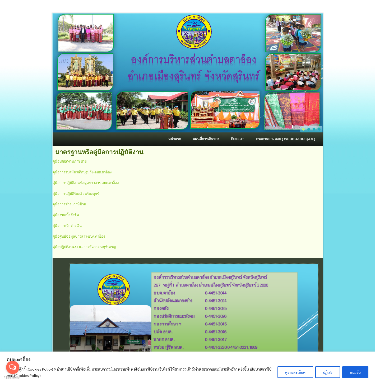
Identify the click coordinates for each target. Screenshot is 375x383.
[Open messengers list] (12, 367)
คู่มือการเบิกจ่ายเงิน (67, 226)
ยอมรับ (355, 372)
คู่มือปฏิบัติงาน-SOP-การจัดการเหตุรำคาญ (84, 247)
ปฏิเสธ (327, 372)
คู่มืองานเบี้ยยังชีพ (66, 215)
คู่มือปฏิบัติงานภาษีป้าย (70, 161)
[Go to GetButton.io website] (12, 377)
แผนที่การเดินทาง (206, 139)
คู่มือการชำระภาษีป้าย (69, 204)
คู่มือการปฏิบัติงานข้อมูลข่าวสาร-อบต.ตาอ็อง (86, 183)
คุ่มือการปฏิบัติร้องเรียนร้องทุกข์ (76, 194)
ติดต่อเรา (237, 139)
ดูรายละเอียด (295, 372)
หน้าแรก (174, 139)
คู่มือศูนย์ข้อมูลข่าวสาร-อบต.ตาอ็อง (79, 236)
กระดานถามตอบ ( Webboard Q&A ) (285, 139)
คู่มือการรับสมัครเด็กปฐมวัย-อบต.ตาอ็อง (82, 172)
